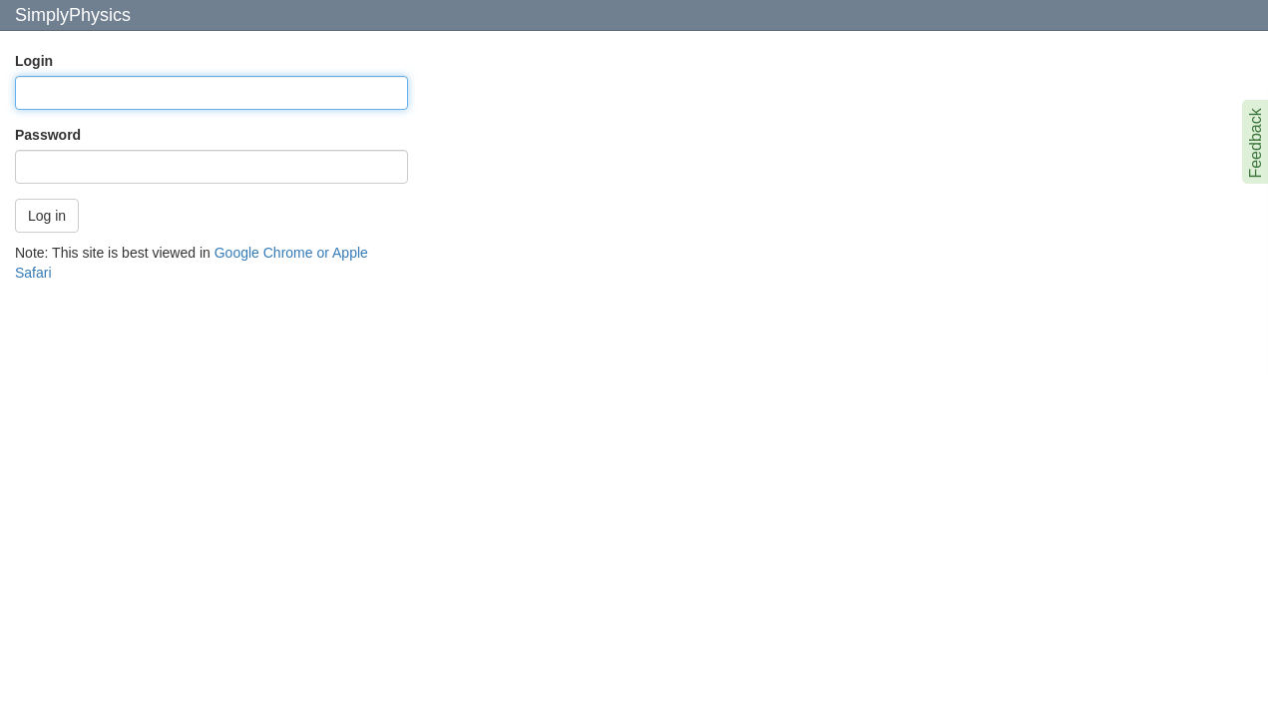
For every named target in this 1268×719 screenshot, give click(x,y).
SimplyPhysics (73, 15)
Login (34, 61)
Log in (47, 216)
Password (48, 135)
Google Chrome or (271, 253)
